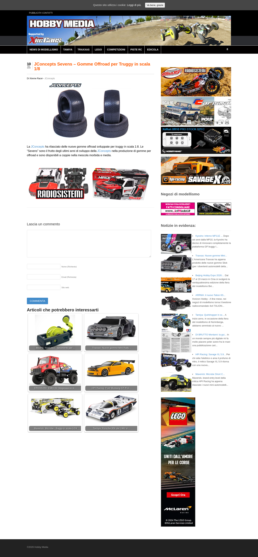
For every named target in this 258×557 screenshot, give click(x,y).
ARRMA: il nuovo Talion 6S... (210, 295)
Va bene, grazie (155, 5)
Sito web (65, 287)
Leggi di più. (134, 4)
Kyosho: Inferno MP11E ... (209, 236)
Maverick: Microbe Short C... (210, 374)
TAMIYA (67, 49)
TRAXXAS (84, 49)
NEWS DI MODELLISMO (44, 49)
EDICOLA (152, 49)
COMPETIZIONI (116, 49)
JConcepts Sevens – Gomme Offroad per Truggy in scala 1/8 (92, 66)
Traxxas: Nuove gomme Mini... (211, 255)
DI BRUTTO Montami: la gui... (210, 334)
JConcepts (50, 78)
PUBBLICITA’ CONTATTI (41, 13)
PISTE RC (136, 49)
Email (68, 277)
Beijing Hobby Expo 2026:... (209, 275)
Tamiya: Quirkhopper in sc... (209, 315)
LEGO (98, 49)
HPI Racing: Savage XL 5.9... (210, 354)
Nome (69, 267)
